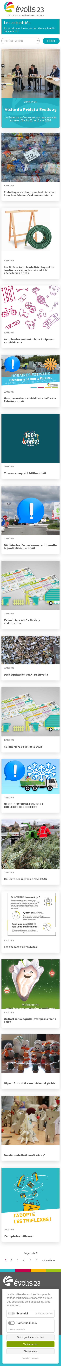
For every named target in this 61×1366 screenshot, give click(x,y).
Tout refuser (30, 1351)
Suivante (48, 1260)
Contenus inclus (26, 1323)
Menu (54, 10)
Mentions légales (31, 1358)
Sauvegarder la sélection (30, 1337)
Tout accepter (30, 1344)
